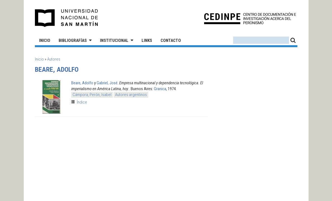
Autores (53, 59)
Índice (82, 102)
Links (147, 40)
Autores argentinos (131, 94)
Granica (160, 88)
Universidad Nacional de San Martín (66, 18)
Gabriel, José (107, 82)
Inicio (44, 40)
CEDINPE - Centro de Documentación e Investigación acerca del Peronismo (250, 18)
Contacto (171, 40)
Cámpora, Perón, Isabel (92, 94)
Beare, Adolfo (82, 82)
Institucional (114, 40)
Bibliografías (73, 40)
